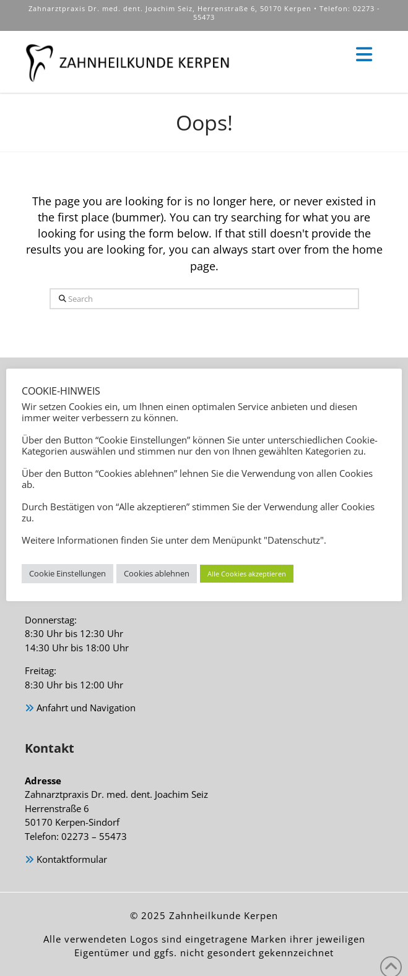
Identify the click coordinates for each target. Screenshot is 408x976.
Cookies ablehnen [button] (156, 573)
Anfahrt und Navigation (80, 708)
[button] (364, 55)
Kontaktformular (66, 860)
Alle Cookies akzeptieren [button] (246, 573)
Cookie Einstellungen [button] (67, 573)
